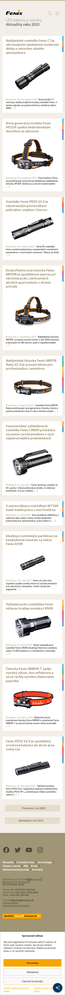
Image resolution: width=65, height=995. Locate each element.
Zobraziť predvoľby (32, 981)
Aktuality (8, 862)
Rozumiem (33, 962)
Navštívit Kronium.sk (21, 916)
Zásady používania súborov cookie (16, 989)
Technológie (44, 862)
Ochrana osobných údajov (16, 905)
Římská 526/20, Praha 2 (15, 881)
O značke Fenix (25, 862)
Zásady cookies (11, 902)
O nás (34, 865)
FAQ (26, 865)
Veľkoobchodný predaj (16, 869)
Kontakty (37, 869)
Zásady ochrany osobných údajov (46, 989)
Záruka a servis (12, 865)
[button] (49, 13)
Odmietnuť (32, 972)
